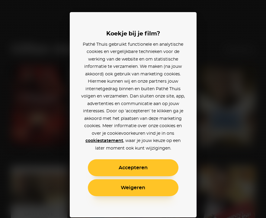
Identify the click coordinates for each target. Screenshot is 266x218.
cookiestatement (104, 141)
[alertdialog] (133, 109)
